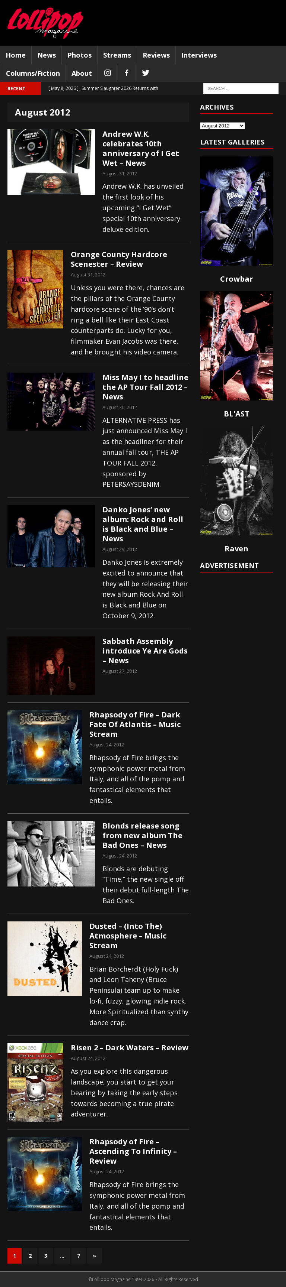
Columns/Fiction (33, 73)
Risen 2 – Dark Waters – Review (129, 1048)
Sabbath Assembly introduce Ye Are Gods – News (145, 650)
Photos (79, 55)
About (82, 73)
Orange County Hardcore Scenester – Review (119, 259)
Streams (117, 55)
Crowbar (236, 279)
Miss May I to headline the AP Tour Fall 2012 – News (145, 387)
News (46, 55)
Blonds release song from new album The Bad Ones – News (142, 835)
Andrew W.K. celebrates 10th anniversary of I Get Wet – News (140, 148)
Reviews (156, 55)
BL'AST (237, 414)
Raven (236, 549)
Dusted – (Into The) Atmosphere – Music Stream (127, 935)
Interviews (199, 55)
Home (16, 55)
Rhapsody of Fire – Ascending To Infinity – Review (133, 1151)
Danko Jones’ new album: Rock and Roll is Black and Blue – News (142, 524)
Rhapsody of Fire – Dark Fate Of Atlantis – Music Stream (135, 724)
